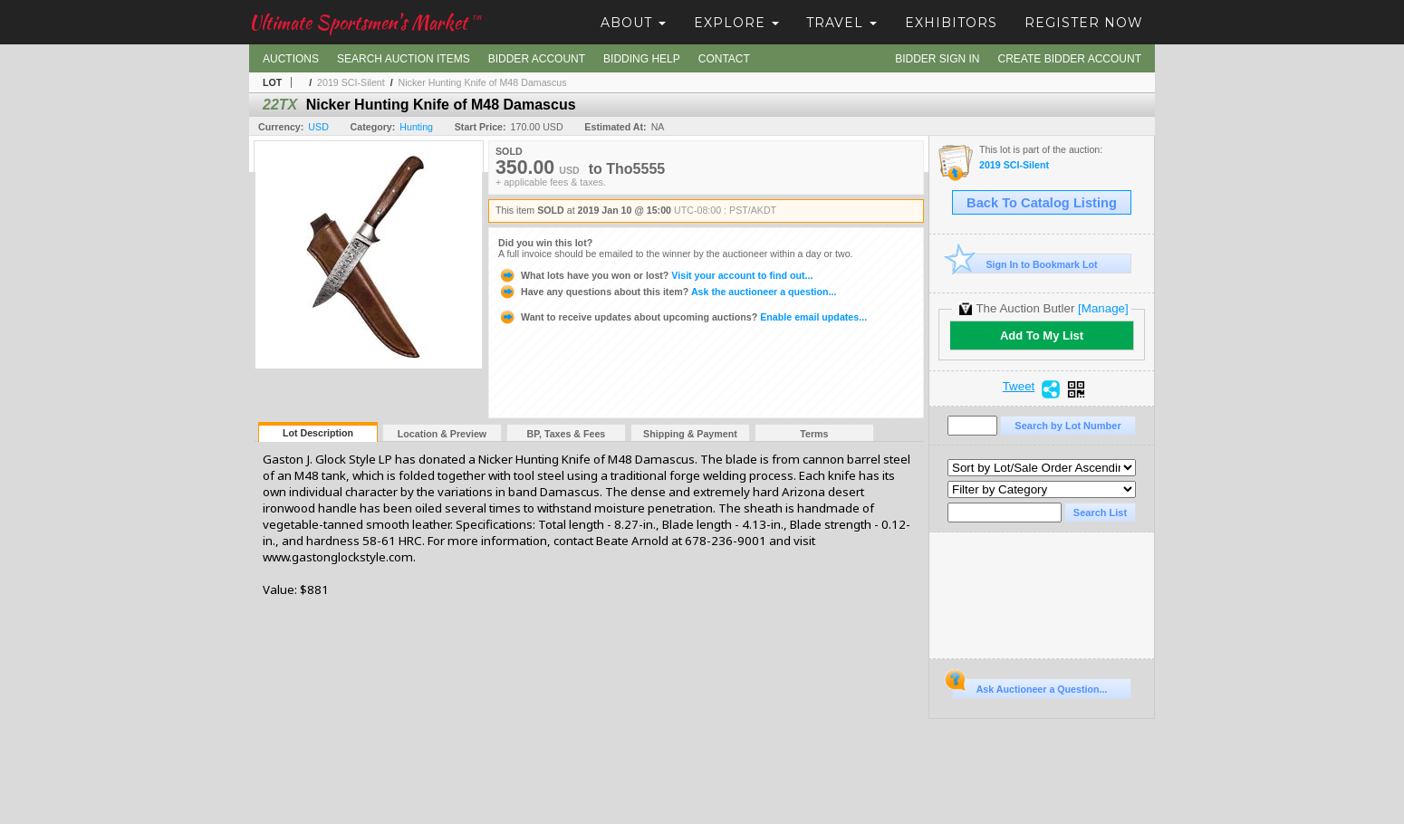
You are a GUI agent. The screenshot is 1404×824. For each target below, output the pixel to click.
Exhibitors (951, 22)
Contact (724, 59)
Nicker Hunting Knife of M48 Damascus (483, 82)
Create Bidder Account (1069, 59)
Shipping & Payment (690, 433)
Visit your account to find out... (655, 275)
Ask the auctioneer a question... (667, 291)
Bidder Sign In (937, 59)
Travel (841, 22)
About (633, 22)
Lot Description (318, 432)
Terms (814, 433)
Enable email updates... (682, 316)
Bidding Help (641, 59)
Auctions (291, 59)
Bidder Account (536, 59)
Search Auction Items (403, 59)
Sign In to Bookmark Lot (1025, 264)
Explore (736, 22)
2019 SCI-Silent (351, 82)
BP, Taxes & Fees (566, 433)
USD (318, 126)
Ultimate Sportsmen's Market (365, 22)
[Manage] (1102, 308)
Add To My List (1041, 335)
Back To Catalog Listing (1041, 203)
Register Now (1083, 22)
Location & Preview (442, 433)
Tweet (1019, 386)
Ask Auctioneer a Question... (1029, 686)
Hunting (416, 126)
